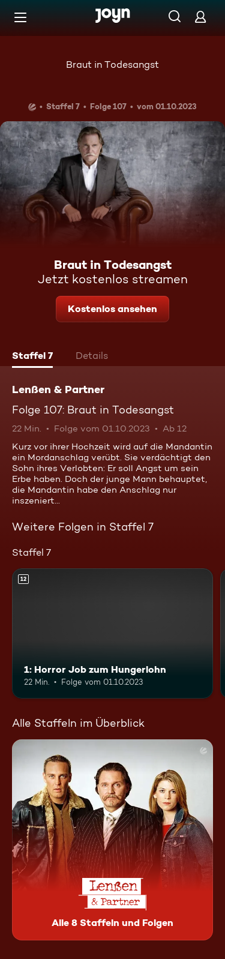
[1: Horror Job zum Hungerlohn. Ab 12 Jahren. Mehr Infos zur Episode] (112, 633)
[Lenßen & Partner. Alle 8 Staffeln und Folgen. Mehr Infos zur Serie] (112, 839)
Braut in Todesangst (112, 64)
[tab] (32, 357)
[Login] (200, 16)
